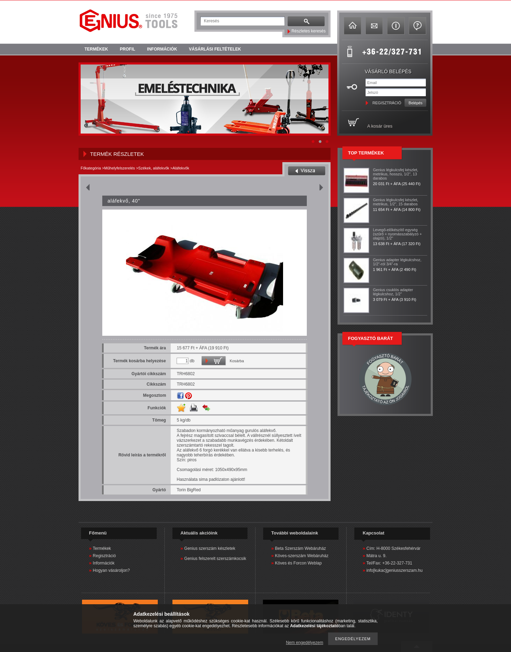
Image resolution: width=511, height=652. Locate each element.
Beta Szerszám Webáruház (300, 548)
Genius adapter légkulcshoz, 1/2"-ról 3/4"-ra (397, 262)
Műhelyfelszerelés (119, 168)
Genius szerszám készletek (209, 548)
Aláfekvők (180, 168)
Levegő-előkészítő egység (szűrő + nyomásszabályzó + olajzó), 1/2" (397, 234)
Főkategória (91, 168)
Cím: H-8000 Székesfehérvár (393, 548)
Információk (103, 563)
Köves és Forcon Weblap (298, 563)
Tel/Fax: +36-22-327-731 (389, 563)
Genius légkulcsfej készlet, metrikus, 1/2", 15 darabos (396, 202)
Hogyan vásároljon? (111, 570)
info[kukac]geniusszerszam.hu (394, 570)
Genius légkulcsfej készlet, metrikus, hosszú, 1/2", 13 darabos (396, 174)
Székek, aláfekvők (153, 168)
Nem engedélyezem (304, 642)
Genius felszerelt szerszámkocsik (215, 558)
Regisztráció (104, 555)
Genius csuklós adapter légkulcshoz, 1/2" (393, 292)
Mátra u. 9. (376, 555)
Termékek (102, 548)
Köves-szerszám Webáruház (301, 555)
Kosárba (237, 361)
